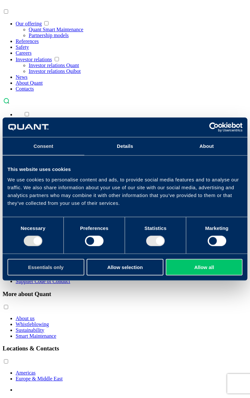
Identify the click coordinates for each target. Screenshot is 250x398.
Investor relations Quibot (55, 71)
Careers (24, 53)
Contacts (25, 89)
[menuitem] (19, 114)
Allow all (204, 267)
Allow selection (125, 267)
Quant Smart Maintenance (56, 29)
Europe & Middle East (39, 378)
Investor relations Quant (54, 65)
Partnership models (49, 35)
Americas (25, 373)
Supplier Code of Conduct (43, 281)
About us (25, 318)
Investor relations (34, 59)
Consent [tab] (43, 146)
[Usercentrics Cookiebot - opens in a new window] (214, 127)
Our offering (29, 23)
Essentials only (45, 267)
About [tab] (207, 146)
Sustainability (30, 330)
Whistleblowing (32, 324)
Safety (22, 47)
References (27, 41)
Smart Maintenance (36, 336)
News (21, 77)
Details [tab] (125, 146)
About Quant (29, 83)
